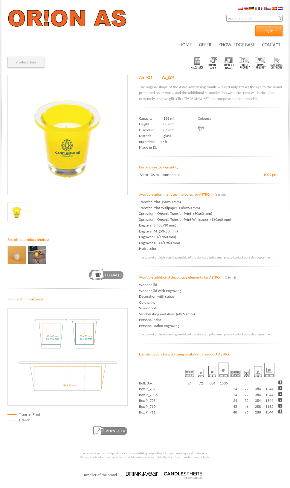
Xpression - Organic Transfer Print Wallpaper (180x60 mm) (185, 219)
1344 (269, 389)
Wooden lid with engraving (160, 290)
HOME (185, 45)
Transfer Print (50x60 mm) (160, 202)
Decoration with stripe (156, 296)
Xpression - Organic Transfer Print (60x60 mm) (175, 213)
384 (258, 389)
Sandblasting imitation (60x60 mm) (167, 314)
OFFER (205, 45)
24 (235, 389)
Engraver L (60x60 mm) (157, 237)
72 (246, 389)
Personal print (150, 319)
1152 (269, 406)
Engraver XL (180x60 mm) (159, 243)
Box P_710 (147, 406)
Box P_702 (147, 389)
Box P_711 (147, 412)
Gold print (147, 302)
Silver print (147, 308)
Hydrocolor (148, 248)
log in (269, 30)
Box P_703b (148, 395)
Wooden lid (148, 284)
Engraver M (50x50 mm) (158, 231)
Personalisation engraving (159, 325)
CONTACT (271, 45)
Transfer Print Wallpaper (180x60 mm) (169, 208)
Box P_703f (148, 400)
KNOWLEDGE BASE (237, 45)
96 (246, 412)
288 (258, 406)
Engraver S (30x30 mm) (157, 225)
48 (235, 406)
